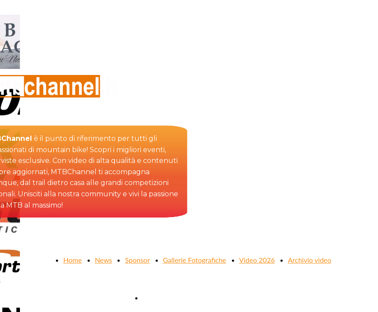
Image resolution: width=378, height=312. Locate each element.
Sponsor (137, 260)
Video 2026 (257, 260)
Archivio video (309, 260)
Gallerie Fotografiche (194, 260)
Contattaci (158, 297)
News (103, 260)
